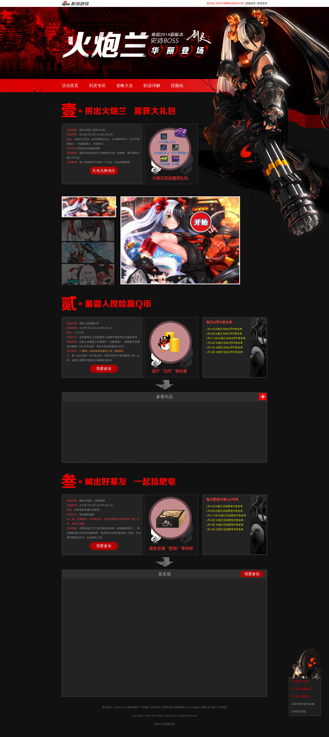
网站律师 (180, 707)
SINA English (194, 707)
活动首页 (70, 85)
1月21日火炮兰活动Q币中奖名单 (224, 329)
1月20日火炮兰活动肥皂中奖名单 (224, 510)
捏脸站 (177, 85)
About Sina (119, 707)
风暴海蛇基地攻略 (303, 704)
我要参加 (103, 369)
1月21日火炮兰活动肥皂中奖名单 (224, 506)
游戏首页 (250, 3)
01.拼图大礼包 (300, 681)
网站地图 (132, 707)
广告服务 (144, 707)
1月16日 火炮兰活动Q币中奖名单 (224, 342)
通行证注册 (208, 707)
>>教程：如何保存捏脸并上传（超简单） (102, 351)
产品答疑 (222, 707)
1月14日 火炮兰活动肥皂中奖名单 (224, 529)
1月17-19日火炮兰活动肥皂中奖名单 (226, 515)
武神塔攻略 (298, 711)
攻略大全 (124, 85)
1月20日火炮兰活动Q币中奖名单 (224, 333)
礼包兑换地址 (104, 170)
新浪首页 (262, 3)
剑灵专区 (97, 85)
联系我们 (156, 707)
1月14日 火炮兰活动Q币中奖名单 (224, 352)
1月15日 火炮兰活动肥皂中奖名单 (224, 524)
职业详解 (152, 85)
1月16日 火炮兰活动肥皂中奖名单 (224, 520)
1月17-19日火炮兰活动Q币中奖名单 (225, 338)
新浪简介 (107, 707)
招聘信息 (168, 707)
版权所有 (170, 724)
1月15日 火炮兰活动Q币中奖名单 (224, 347)
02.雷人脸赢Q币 (301, 688)
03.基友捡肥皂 (300, 696)
